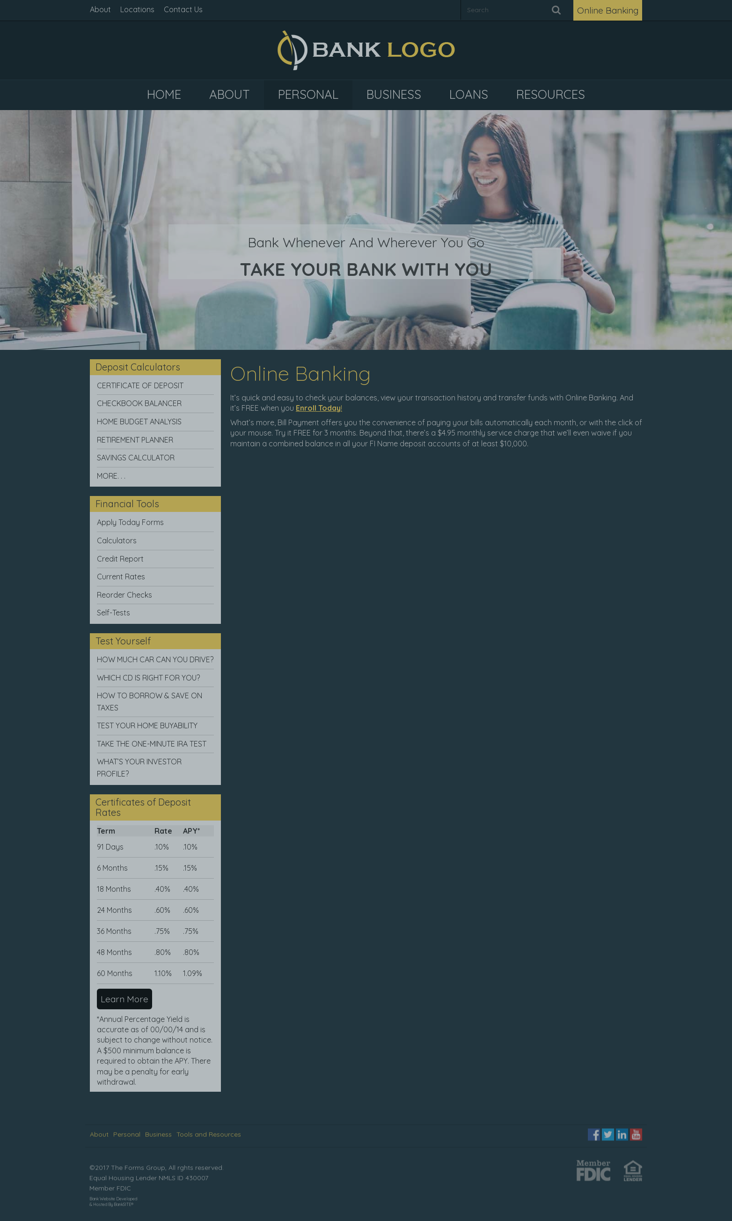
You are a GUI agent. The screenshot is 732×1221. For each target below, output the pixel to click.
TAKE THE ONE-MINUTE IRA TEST (151, 743)
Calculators (117, 540)
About (100, 9)
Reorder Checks (124, 594)
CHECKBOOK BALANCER (139, 403)
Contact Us (183, 9)
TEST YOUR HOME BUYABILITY (147, 725)
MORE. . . (111, 476)
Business (158, 1131)
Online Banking (607, 10)
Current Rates (121, 576)
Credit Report (120, 558)
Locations (137, 9)
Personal (126, 1131)
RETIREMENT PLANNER (135, 439)
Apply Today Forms (130, 522)
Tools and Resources (208, 1131)
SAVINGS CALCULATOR (136, 457)
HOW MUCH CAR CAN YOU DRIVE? (155, 659)
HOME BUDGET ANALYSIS (139, 421)
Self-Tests (113, 612)
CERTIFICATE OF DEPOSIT (140, 385)
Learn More (124, 999)
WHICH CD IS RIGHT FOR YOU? (148, 677)
